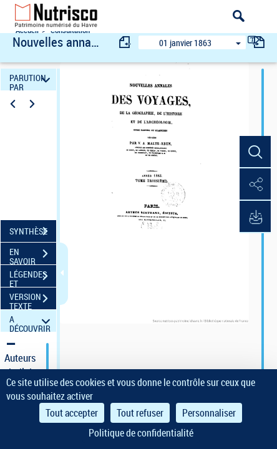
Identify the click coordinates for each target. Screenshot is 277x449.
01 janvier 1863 (185, 43)
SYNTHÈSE (32, 231)
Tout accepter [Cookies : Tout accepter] (72, 413)
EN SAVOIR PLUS (32, 255)
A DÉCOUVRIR (31, 321)
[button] (255, 152)
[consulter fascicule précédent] (125, 42)
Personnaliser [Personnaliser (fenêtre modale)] (209, 413)
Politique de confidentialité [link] (141, 433)
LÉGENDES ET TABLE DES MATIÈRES (32, 277)
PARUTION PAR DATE (31, 79)
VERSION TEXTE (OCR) (32, 300)
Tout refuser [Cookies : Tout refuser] (140, 413)
